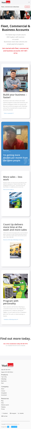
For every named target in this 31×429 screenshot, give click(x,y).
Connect (27, 6)
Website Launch (5, 405)
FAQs (2, 402)
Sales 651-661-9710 (5, 369)
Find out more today (7, 189)
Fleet (2, 383)
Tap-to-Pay (4, 377)
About (2, 388)
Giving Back (4, 393)
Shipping (3, 407)
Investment (4, 395)
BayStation (3, 381)
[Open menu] (29, 2)
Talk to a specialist (8, 113)
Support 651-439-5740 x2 (7, 372)
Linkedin (21, 413)
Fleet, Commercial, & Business (10, 6)
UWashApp (3, 379)
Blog (2, 400)
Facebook (4, 413)
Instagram (12, 413)
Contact (3, 391)
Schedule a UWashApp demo (10, 319)
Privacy (3, 409)
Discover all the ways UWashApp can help (12, 239)
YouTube (4, 416)
